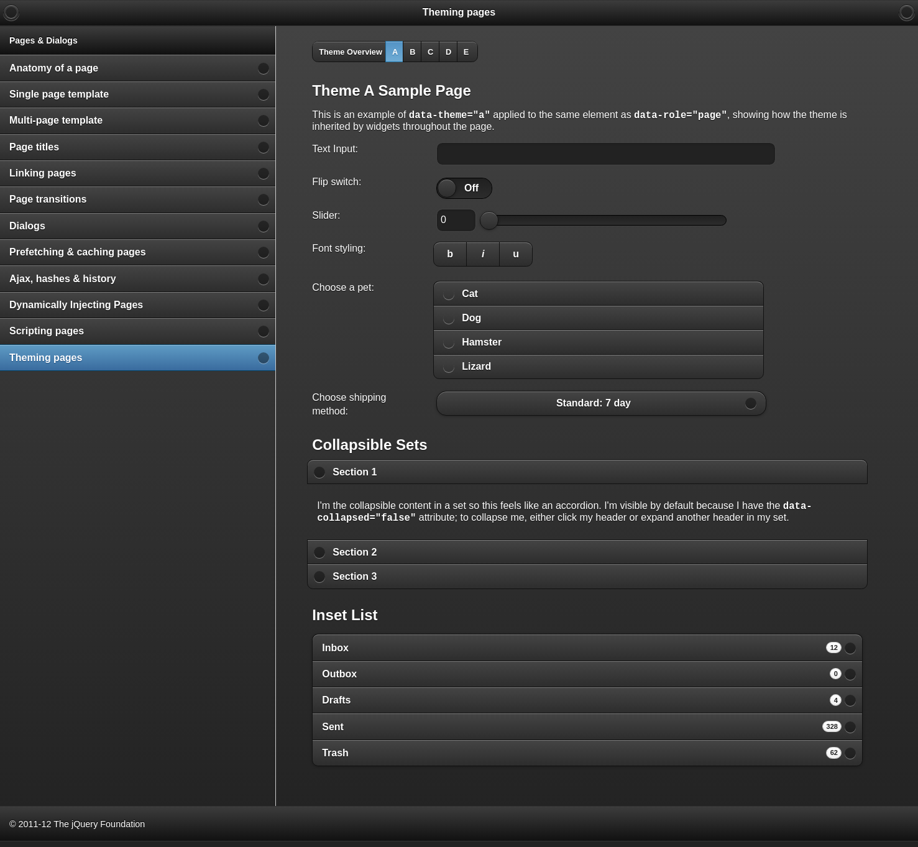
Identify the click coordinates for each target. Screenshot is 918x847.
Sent (582, 732)
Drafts (582, 705)
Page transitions (47, 199)
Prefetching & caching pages (77, 252)
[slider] (447, 190)
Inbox (582, 653)
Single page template (59, 94)
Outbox (582, 679)
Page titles (34, 147)
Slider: (326, 217)
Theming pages (45, 357)
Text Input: (335, 150)
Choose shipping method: (349, 406)
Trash (582, 758)
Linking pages (42, 173)
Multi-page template (56, 120)
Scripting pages (46, 331)
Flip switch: (336, 183)
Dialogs (27, 226)
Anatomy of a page (53, 68)
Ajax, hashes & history (62, 278)
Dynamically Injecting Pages (76, 305)
